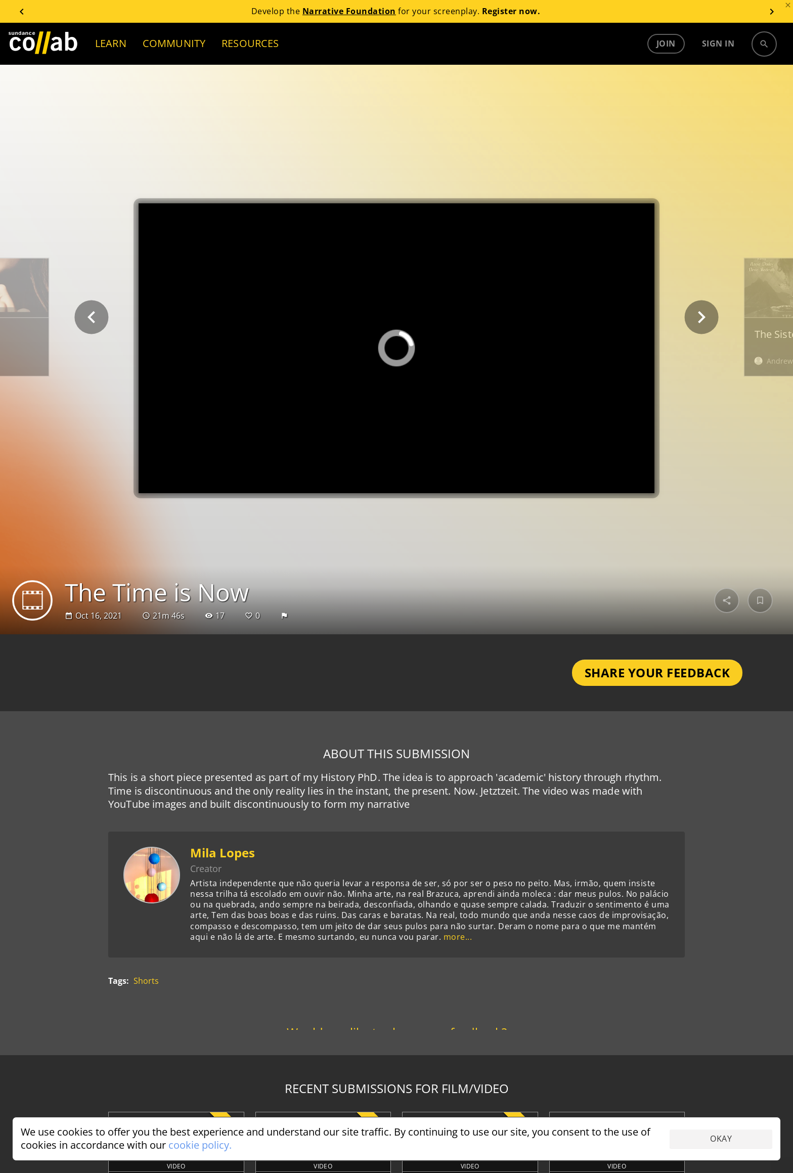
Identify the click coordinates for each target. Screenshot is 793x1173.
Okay (721, 1138)
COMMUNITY (174, 43)
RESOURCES (250, 43)
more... (458, 936)
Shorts (146, 981)
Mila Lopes (222, 852)
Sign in (718, 43)
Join (666, 43)
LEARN (110, 43)
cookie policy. (200, 1145)
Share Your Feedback (657, 672)
